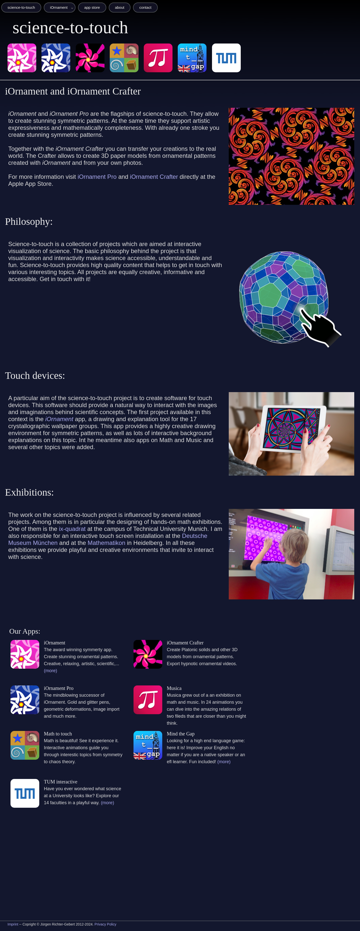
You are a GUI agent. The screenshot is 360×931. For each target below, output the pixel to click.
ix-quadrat (72, 528)
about (119, 7)
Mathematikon (107, 542)
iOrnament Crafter (154, 176)
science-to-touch (21, 7)
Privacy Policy (105, 924)
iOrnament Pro (97, 176)
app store (92, 7)
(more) (50, 670)
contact (145, 7)
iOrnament (59, 7)
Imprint (13, 924)
